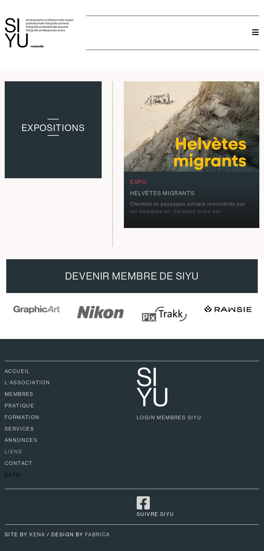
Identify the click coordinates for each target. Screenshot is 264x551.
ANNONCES (21, 440)
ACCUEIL (17, 371)
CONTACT (19, 463)
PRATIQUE (19, 406)
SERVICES (19, 429)
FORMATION (22, 417)
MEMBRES (19, 394)
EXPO (13, 475)
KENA (37, 535)
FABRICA (97, 535)
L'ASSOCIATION (27, 383)
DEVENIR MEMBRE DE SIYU (132, 276)
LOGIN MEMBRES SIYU (169, 418)
